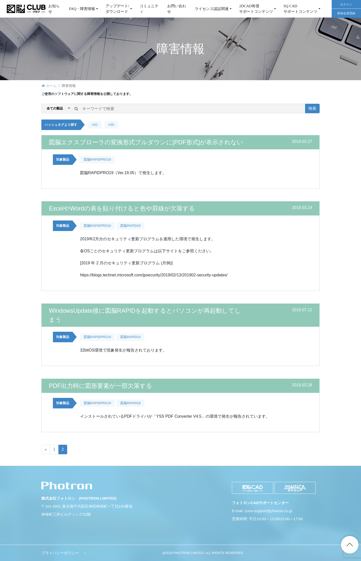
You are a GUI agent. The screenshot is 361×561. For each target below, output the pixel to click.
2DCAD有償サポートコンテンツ (256, 9)
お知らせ (54, 9)
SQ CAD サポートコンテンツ (300, 9)
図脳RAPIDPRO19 (97, 159)
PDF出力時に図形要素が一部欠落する (100, 385)
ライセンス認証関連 (212, 9)
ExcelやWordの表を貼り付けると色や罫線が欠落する (122, 208)
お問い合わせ (176, 9)
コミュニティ (149, 9)
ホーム (51, 86)
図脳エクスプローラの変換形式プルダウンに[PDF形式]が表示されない (146, 142)
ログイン (346, 4)
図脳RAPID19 (130, 226)
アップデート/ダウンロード (117, 9)
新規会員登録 (346, 13)
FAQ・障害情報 (82, 9)
